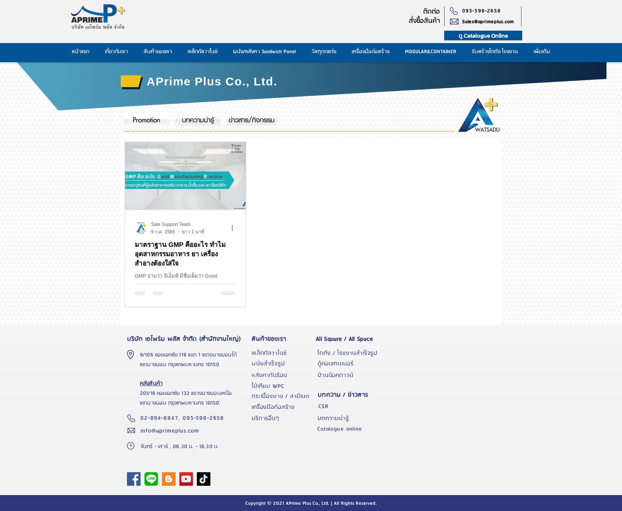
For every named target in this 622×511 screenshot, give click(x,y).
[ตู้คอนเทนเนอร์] (349, 364)
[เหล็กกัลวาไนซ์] (283, 353)
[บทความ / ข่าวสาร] (349, 395)
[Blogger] (168, 479)
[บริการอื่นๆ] (283, 418)
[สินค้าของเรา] (283, 339)
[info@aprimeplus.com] (172, 431)
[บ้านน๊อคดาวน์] (349, 375)
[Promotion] (146, 119)
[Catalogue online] (348, 429)
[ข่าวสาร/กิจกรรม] (251, 119)
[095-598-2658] (483, 11)
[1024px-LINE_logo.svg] (151, 479)
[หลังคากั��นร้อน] (283, 375)
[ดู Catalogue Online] (483, 35)
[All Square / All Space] (349, 339)
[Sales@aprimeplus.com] (491, 22)
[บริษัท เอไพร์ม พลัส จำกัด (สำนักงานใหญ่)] (186, 339)
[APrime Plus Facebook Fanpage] (134, 479)
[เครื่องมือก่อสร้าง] (283, 407)
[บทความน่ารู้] (198, 119)
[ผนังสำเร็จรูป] (283, 364)
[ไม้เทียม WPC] (283, 386)
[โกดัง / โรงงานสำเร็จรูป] (349, 353)
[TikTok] (203, 479)
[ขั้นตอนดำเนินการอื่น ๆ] (235, 228)
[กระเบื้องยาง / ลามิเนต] (283, 396)
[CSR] (349, 406)
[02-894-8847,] (161, 418)
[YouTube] (186, 479)
